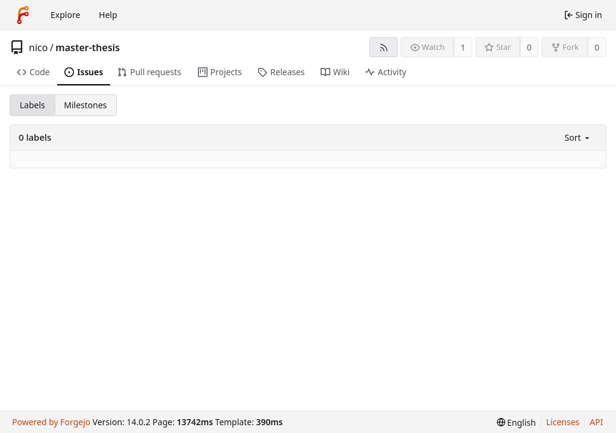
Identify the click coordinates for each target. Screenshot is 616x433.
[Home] (23, 15)
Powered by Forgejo (51, 422)
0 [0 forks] (596, 47)
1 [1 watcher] (463, 47)
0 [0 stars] (529, 47)
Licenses (563, 422)
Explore (65, 14)
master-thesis (87, 47)
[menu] (578, 137)
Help (108, 14)
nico (38, 47)
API (596, 422)
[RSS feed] (383, 47)
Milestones (85, 105)
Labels (32, 105)
